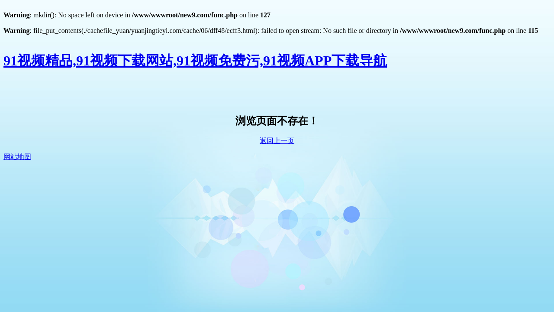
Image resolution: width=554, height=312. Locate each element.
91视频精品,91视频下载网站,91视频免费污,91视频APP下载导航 (195, 60)
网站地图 (17, 156)
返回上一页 (277, 140)
